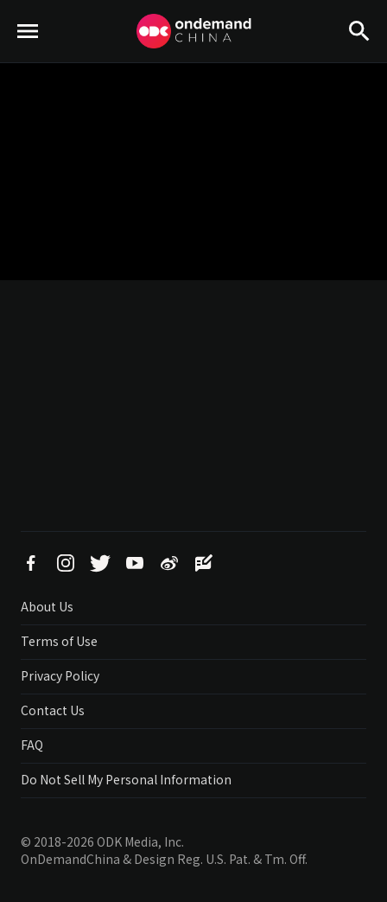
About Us (47, 606)
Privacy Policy (60, 675)
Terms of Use (59, 640)
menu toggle (28, 61)
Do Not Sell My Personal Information (126, 779)
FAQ (32, 744)
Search (359, 61)
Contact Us (53, 710)
